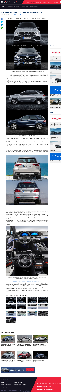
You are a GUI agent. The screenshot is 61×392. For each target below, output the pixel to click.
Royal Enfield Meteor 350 (34, 6)
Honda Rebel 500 (9, 6)
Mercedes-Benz (19, 14)
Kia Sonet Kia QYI (17, 6)
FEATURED (50, 2)
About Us (39, 383)
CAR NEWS (32, 2)
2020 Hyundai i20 (25, 6)
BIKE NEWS (38, 2)
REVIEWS (44, 2)
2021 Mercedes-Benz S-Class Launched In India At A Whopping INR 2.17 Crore (24, 345)
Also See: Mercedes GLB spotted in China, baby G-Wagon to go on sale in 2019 (27, 281)
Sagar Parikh (25, 14)
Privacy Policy (44, 383)
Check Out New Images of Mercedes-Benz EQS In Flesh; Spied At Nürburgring (39, 345)
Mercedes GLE (13, 14)
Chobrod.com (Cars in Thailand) (20, 384)
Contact (49, 383)
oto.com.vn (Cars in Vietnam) (6, 384)
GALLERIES (56, 2)
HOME (27, 2)
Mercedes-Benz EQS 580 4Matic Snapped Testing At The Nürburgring (8, 345)
